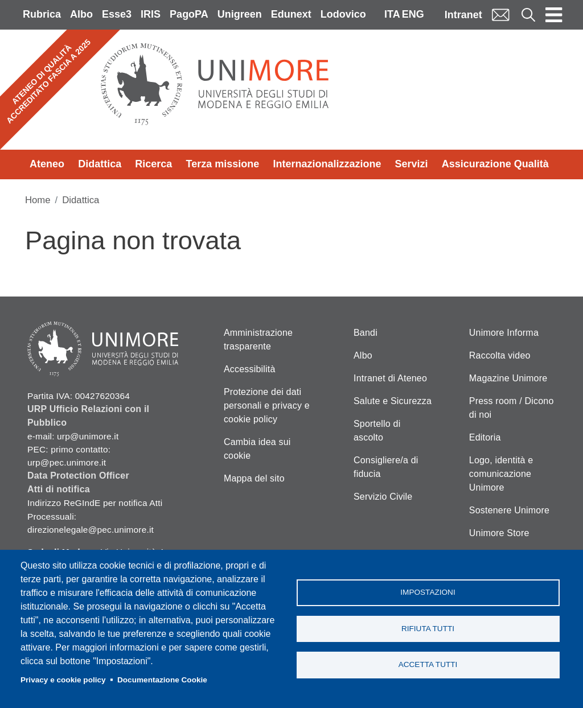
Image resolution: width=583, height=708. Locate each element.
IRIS (151, 14)
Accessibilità (250, 369)
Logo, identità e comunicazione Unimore (501, 473)
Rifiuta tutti (427, 628)
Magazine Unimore (508, 378)
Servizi (411, 164)
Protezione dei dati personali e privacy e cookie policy (267, 405)
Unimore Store (499, 533)
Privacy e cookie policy (63, 680)
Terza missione (223, 164)
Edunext (291, 14)
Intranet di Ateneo (390, 378)
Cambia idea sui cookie (257, 448)
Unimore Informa (504, 332)
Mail (500, 14)
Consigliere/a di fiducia (386, 467)
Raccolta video (500, 355)
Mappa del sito (254, 478)
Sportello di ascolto (377, 430)
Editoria (485, 437)
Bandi (365, 332)
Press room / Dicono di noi (511, 407)
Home (38, 200)
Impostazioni (427, 591)
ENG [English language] (413, 14)
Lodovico (343, 14)
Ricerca (153, 164)
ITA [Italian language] (392, 14)
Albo (81, 14)
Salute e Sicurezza (393, 401)
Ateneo (47, 164)
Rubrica (42, 14)
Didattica (99, 164)
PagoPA (189, 14)
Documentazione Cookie (162, 680)
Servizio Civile (383, 496)
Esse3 (117, 14)
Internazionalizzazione (327, 164)
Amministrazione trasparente (258, 339)
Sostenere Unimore (509, 510)
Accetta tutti (428, 665)
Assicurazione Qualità (495, 164)
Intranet (463, 14)
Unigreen (239, 14)
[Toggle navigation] (554, 15)
